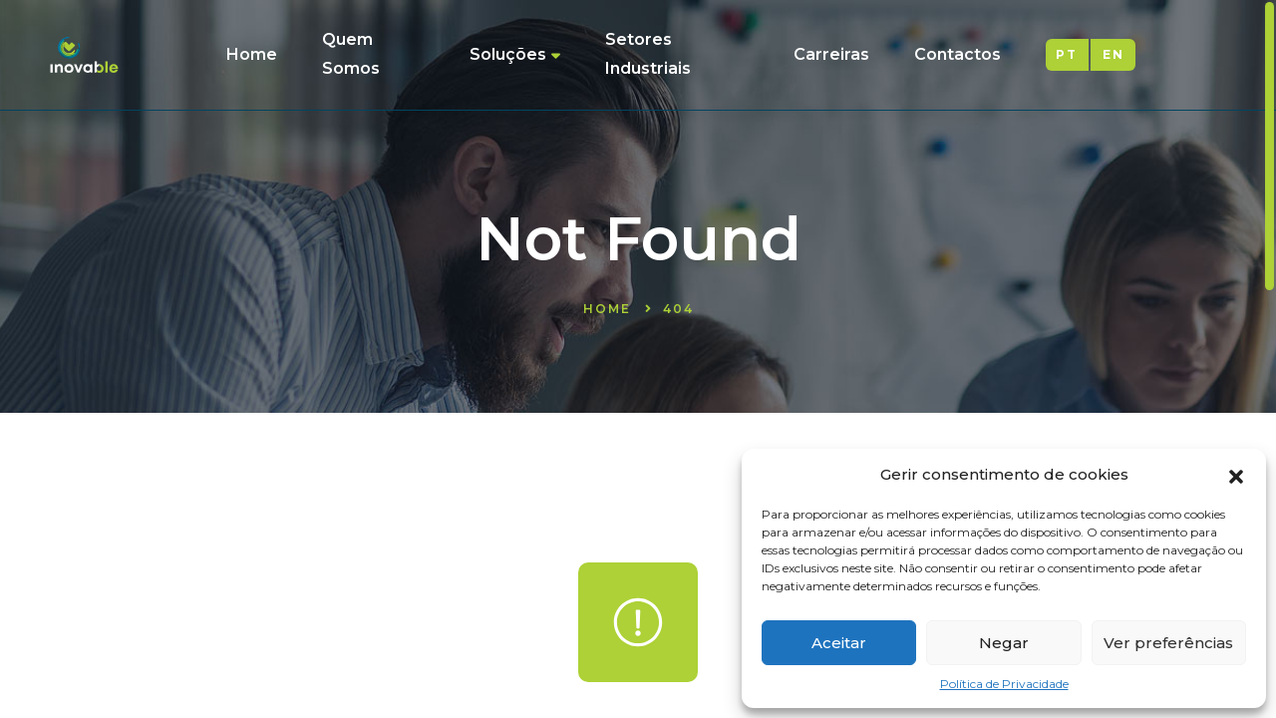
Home (251, 54)
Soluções (515, 54)
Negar (1004, 642)
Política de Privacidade (1004, 683)
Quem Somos (351, 54)
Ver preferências (1168, 642)
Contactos (957, 54)
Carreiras (831, 54)
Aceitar (838, 642)
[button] (1236, 475)
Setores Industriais (648, 54)
